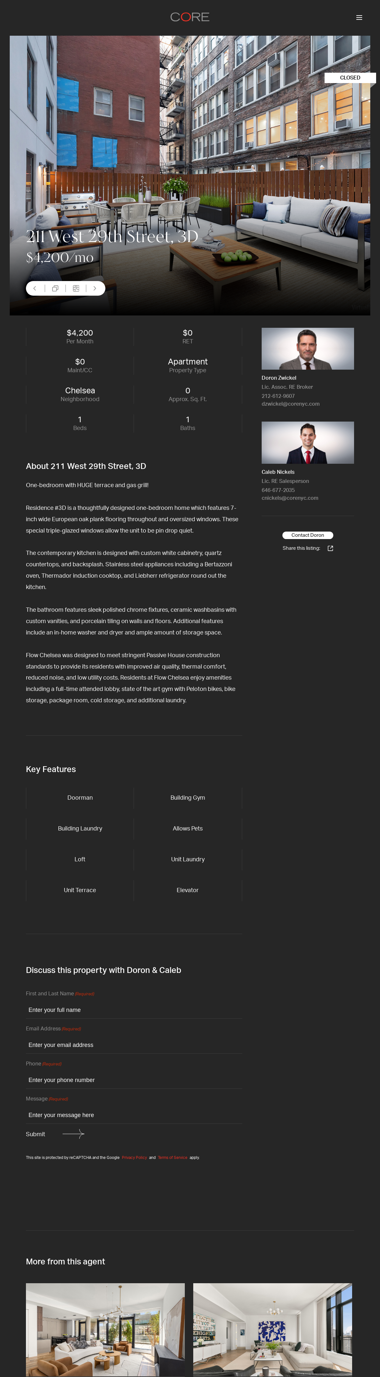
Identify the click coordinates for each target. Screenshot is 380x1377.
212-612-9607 (278, 396)
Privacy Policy (134, 1158)
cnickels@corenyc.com (290, 498)
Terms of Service (172, 1158)
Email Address (53, 1029)
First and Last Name (60, 994)
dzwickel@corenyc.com (291, 404)
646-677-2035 (278, 490)
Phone (43, 1064)
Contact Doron (307, 535)
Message (47, 1099)
